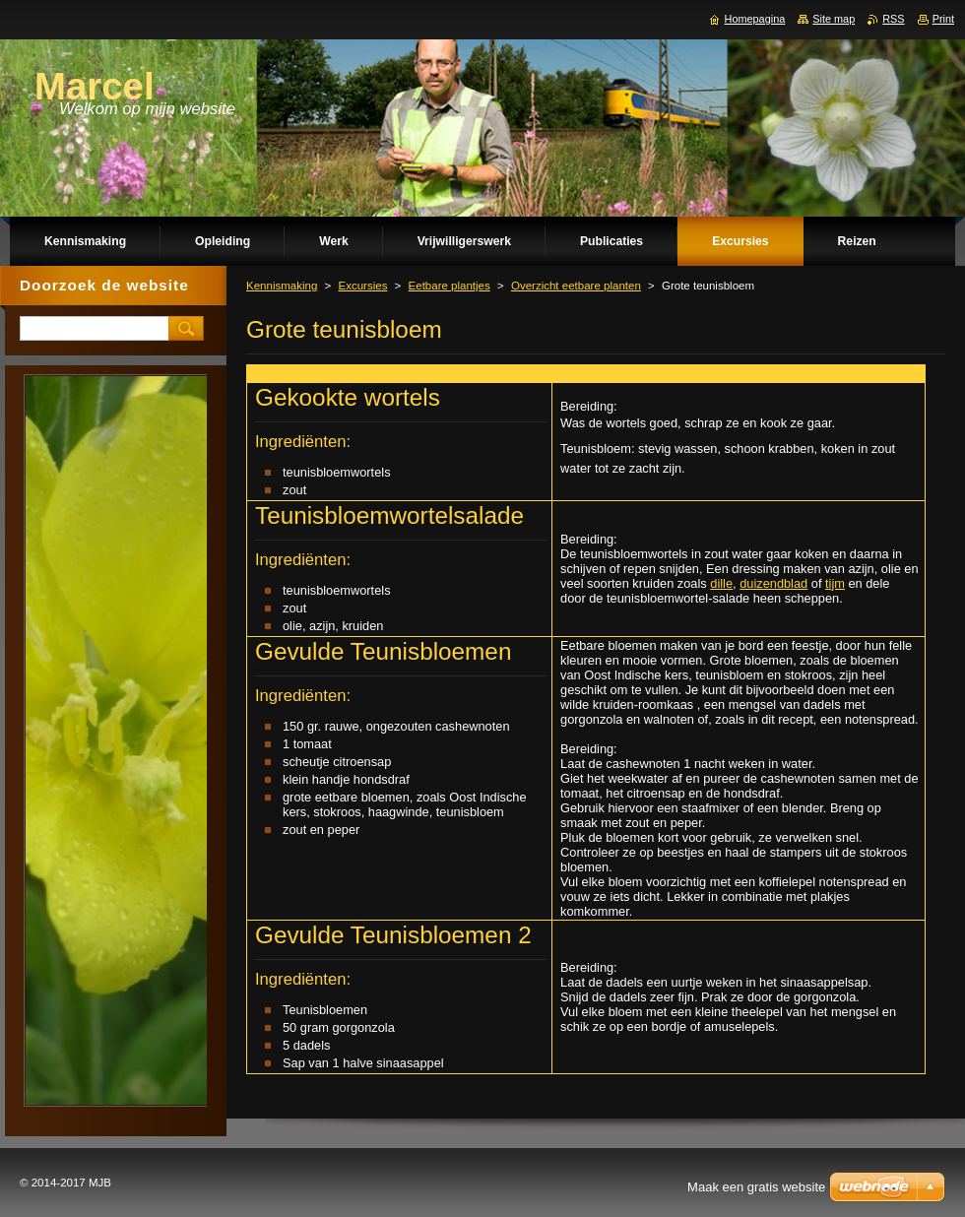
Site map (833, 19)
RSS (893, 19)
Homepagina (755, 19)
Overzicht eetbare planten (576, 285)
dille (721, 583)
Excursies (362, 285)
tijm (835, 583)
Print (943, 19)
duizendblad (773, 583)
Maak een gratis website (756, 1187)
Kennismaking (281, 285)
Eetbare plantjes (449, 285)
